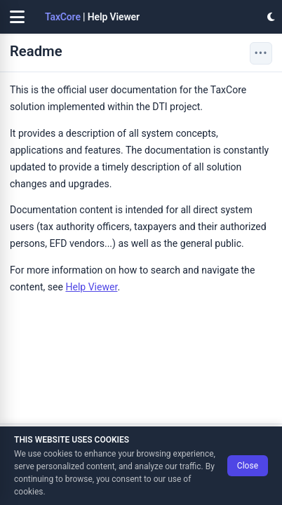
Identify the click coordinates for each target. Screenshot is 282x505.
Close (247, 466)
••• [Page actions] (260, 53)
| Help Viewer (92, 16)
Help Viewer (91, 286)
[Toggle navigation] (17, 17)
